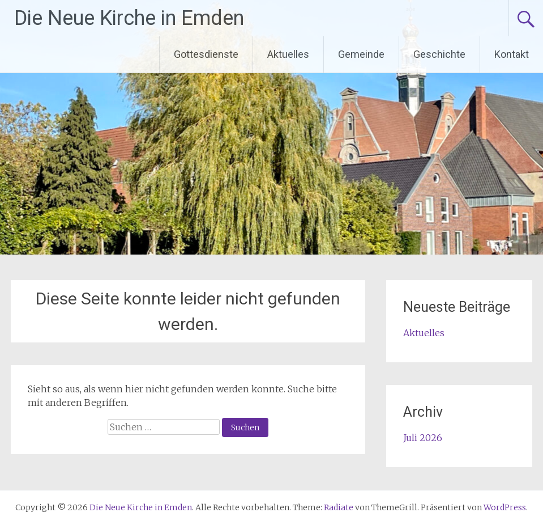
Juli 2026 (422, 437)
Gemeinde (361, 54)
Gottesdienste (206, 54)
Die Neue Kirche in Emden (129, 18)
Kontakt (511, 54)
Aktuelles (288, 54)
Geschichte (439, 54)
